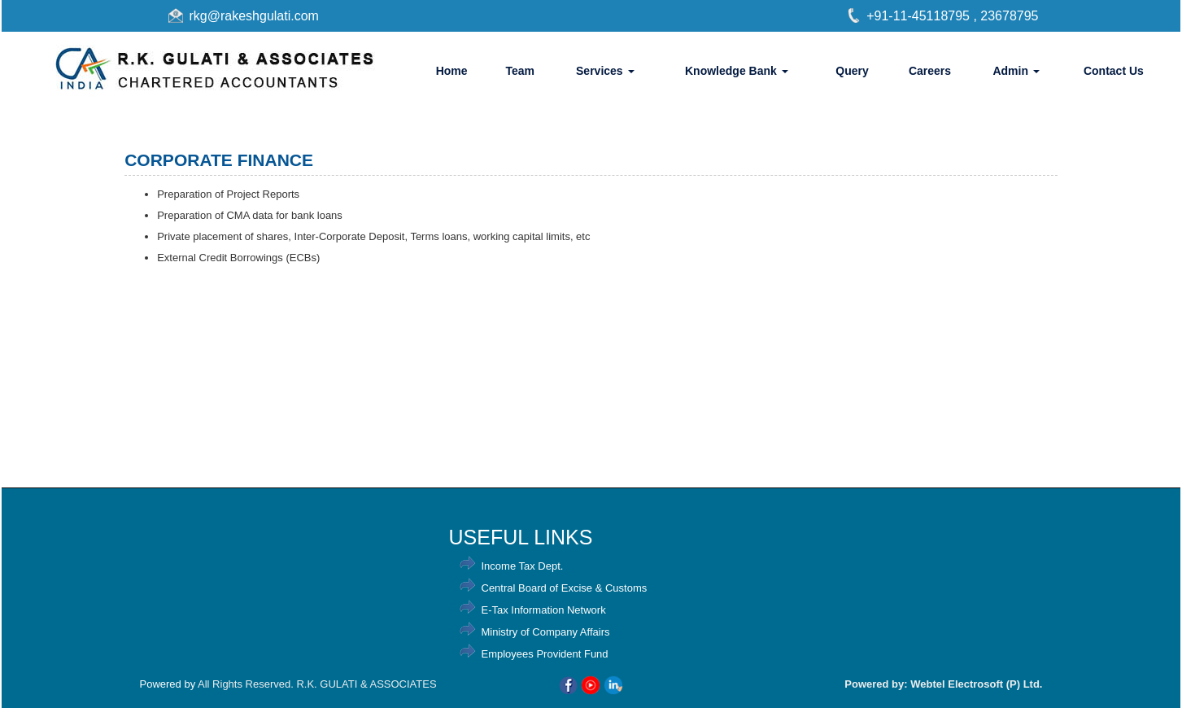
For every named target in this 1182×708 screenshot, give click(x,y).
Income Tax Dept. (523, 566)
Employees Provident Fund (545, 654)
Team (519, 70)
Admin (1015, 70)
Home (452, 70)
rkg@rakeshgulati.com (254, 16)
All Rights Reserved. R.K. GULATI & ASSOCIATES (317, 684)
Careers (930, 70)
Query (851, 70)
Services (605, 70)
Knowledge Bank (736, 70)
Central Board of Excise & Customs (565, 588)
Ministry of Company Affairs (546, 632)
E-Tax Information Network (544, 610)
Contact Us (1114, 70)
